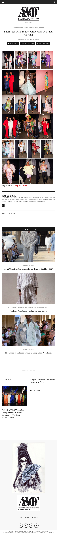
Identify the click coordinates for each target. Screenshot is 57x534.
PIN (39, 43)
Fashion (27, 28)
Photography (38, 307)
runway (32, 265)
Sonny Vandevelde (20, 185)
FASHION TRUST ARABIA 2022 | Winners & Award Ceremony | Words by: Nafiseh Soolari (13, 413)
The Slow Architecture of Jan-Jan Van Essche (28, 310)
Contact (35, 517)
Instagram (34, 28)
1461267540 (7, 379)
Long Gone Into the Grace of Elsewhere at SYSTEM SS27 (28, 268)
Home (20, 517)
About (27, 517)
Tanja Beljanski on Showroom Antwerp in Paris (42, 381)
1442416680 (35, 390)
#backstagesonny (28, 215)
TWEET (31, 43)
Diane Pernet (35, 39)
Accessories (18, 28)
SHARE (23, 43)
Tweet (41, 28)
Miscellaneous (28, 349)
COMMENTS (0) (13, 43)
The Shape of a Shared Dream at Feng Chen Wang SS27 (28, 352)
